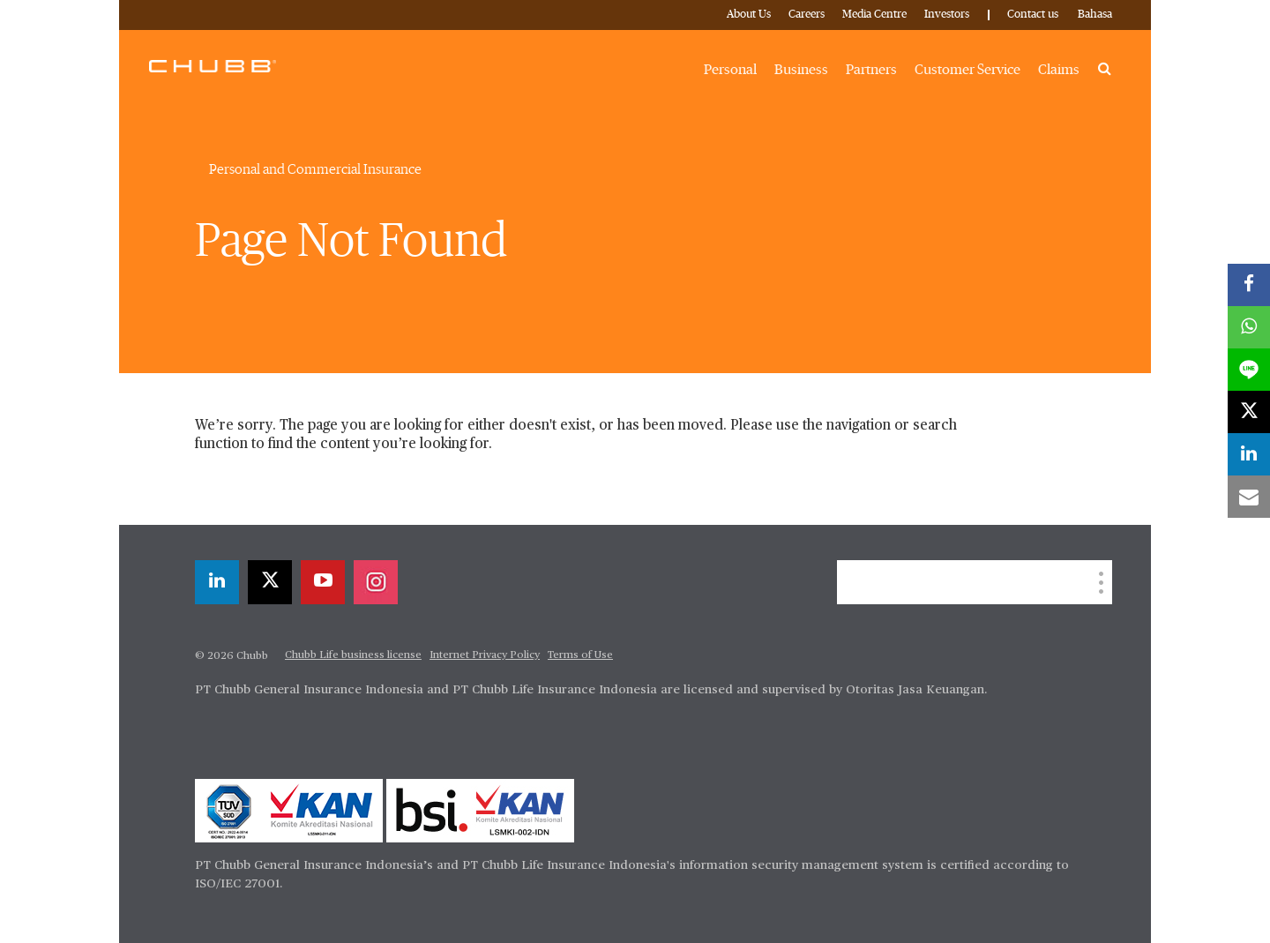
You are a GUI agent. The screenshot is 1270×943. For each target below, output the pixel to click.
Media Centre (874, 14)
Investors (946, 14)
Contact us (1032, 14)
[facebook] (1249, 285)
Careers (806, 14)
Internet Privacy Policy (485, 655)
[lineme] (1249, 369)
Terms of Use (580, 655)
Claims (1059, 70)
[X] (270, 582)
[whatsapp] (1249, 327)
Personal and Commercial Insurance (315, 169)
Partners (871, 70)
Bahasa (1095, 14)
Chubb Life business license (353, 655)
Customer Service (967, 70)
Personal (730, 70)
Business (801, 70)
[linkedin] (217, 582)
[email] (1249, 496)
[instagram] (376, 582)
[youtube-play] (323, 582)
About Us (749, 14)
